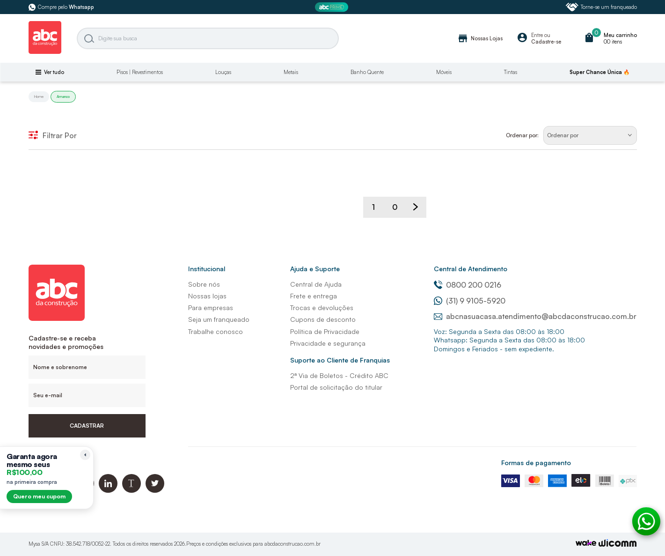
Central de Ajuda (316, 284)
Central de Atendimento (470, 269)
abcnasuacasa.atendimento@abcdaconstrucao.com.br (535, 316)
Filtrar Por (53, 135)
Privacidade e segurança (327, 343)
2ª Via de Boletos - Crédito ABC (339, 375)
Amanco (63, 96)
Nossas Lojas (480, 38)
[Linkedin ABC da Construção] (108, 490)
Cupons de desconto (323, 319)
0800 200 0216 (467, 284)
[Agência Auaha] (618, 544)
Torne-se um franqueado (601, 7)
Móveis (444, 72)
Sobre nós (204, 284)
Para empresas (210, 307)
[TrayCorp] (586, 544)
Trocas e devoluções (321, 307)
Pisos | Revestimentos (140, 72)
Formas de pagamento (536, 463)
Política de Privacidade (324, 331)
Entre (537, 35)
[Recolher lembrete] (85, 455)
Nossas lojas (207, 296)
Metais (291, 72)
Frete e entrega (313, 296)
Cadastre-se (546, 41)
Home (39, 96)
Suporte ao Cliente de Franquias (340, 360)
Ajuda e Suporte (315, 269)
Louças (223, 72)
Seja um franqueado (218, 319)
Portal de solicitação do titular (336, 387)
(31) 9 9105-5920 (469, 300)
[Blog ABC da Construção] (131, 490)
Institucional (206, 269)
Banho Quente (367, 72)
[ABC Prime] (333, 7)
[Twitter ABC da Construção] (155, 490)
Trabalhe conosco (215, 331)
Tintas (510, 72)
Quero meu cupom (39, 496)
